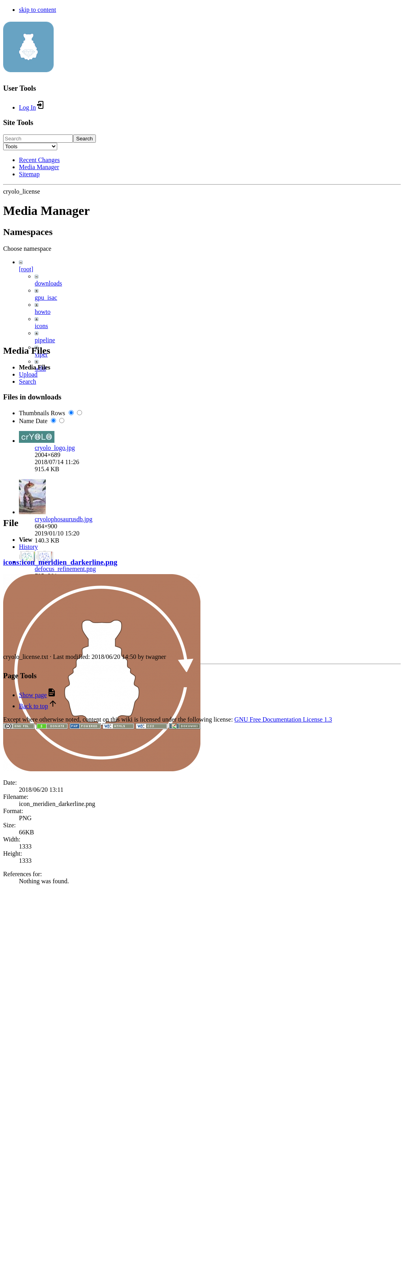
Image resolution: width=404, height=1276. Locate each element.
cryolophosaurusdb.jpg (63, 791)
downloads (48, 283)
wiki (40, 368)
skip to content (37, 9)
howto (42, 311)
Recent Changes (39, 160)
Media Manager (39, 167)
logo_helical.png (56, 1020)
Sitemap (29, 174)
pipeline (45, 340)
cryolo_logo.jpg (55, 719)
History (28, 1091)
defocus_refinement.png (65, 841)
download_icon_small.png (68, 968)
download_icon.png (60, 912)
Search (84, 139)
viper (41, 354)
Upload (28, 647)
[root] (26, 269)
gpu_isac (46, 297)
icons (41, 326)
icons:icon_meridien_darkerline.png (60, 1107)
